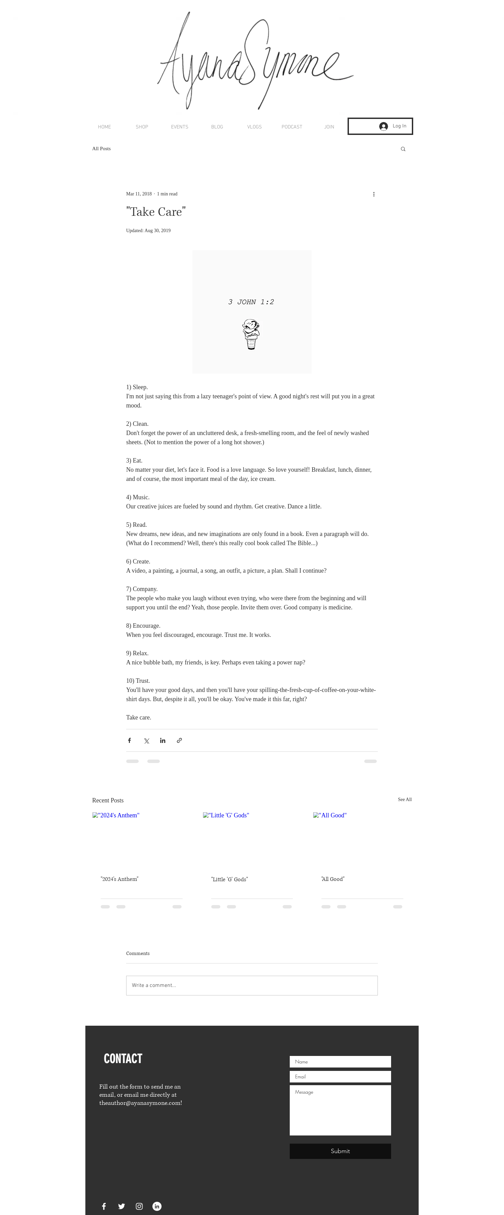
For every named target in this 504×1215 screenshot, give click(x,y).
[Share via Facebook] (129, 740)
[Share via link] (179, 740)
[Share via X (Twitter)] (146, 740)
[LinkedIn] (157, 1206)
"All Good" (333, 879)
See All (405, 799)
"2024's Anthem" (119, 879)
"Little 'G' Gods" (229, 879)
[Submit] (340, 1151)
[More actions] (374, 194)
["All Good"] (362, 839)
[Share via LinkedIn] (162, 740)
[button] (403, 148)
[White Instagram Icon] (139, 1206)
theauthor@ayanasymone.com (140, 1103)
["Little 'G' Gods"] (252, 839)
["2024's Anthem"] (142, 839)
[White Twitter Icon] (121, 1206)
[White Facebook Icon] (103, 1206)
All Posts (101, 148)
